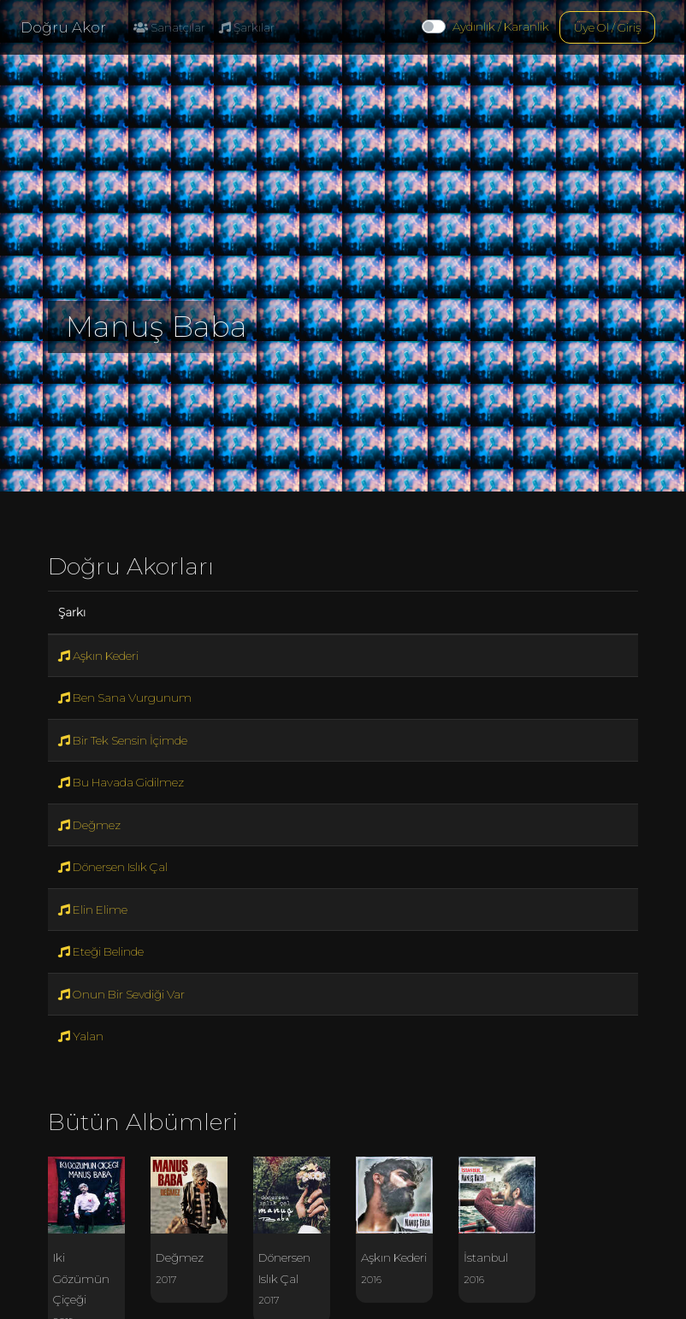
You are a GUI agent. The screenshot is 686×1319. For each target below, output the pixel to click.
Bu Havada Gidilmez (121, 782)
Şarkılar (247, 27)
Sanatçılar (169, 27)
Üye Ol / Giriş (607, 27)
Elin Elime (92, 909)
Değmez (89, 825)
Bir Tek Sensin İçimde (122, 740)
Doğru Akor (63, 27)
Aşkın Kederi (98, 655)
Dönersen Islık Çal (113, 867)
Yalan (80, 1036)
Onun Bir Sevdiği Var (121, 994)
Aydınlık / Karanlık (500, 26)
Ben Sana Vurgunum (125, 697)
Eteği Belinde (101, 951)
